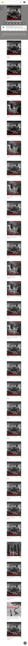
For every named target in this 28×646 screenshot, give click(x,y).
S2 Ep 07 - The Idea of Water (12, 176)
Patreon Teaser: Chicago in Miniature (13, 296)
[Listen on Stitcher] (13, 23)
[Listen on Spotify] (20, 23)
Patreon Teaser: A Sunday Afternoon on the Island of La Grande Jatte (13, 337)
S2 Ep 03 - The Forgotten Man (12, 356)
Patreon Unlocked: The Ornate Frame (13, 156)
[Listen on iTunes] (7, 23)
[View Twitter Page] (1, 7)
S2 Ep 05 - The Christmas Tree (12, 256)
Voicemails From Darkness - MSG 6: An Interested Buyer (13, 598)
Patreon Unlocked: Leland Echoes (12, 115)
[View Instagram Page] (1, 9)
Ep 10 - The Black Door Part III (12, 536)
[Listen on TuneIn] (10, 23)
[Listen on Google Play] (16, 23)
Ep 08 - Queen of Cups (10, 577)
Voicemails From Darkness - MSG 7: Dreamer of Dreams (13, 517)
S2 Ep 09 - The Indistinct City (12, 95)
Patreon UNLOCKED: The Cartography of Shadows (11, 277)
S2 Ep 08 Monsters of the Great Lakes (13, 135)
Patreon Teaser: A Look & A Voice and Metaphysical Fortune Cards (13, 237)
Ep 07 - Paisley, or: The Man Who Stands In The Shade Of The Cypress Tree (13, 618)
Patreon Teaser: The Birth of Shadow (13, 376)
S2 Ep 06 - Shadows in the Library (12, 216)
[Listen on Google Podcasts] (23, 23)
